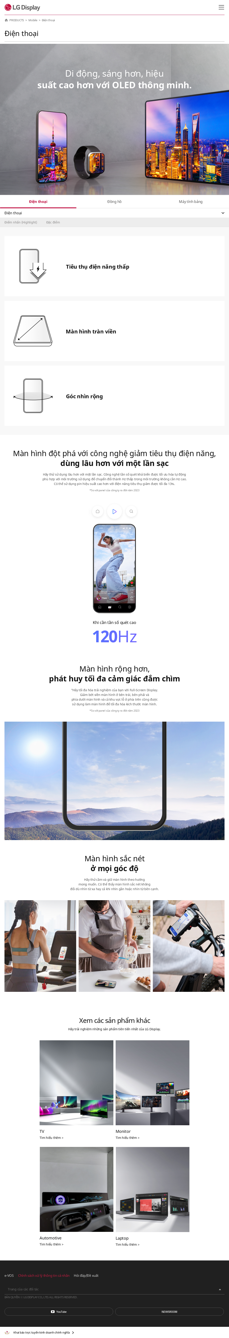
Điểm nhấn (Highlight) (20, 222)
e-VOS (9, 1275)
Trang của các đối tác (23, 1289)
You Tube (59, 1311)
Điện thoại (38, 201)
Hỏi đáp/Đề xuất (86, 1275)
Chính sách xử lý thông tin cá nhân (44, 1275)
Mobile (32, 20)
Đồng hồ (114, 201)
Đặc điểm (53, 222)
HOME (6, 20)
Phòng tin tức (169, 1311)
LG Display (23, 7)
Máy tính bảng (191, 201)
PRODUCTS (16, 20)
